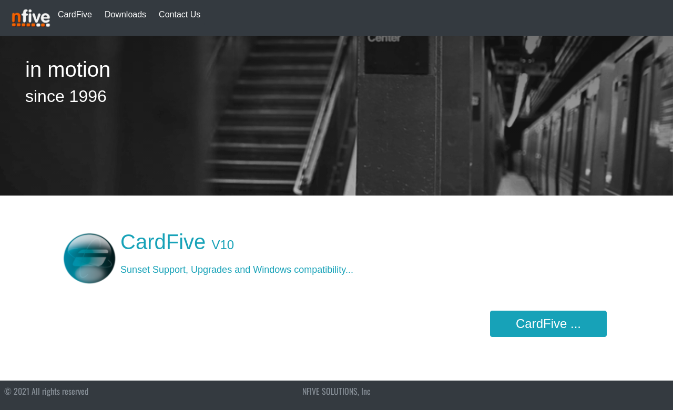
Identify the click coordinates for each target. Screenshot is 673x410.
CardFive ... (548, 323)
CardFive (75, 14)
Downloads (125, 14)
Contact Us (179, 14)
